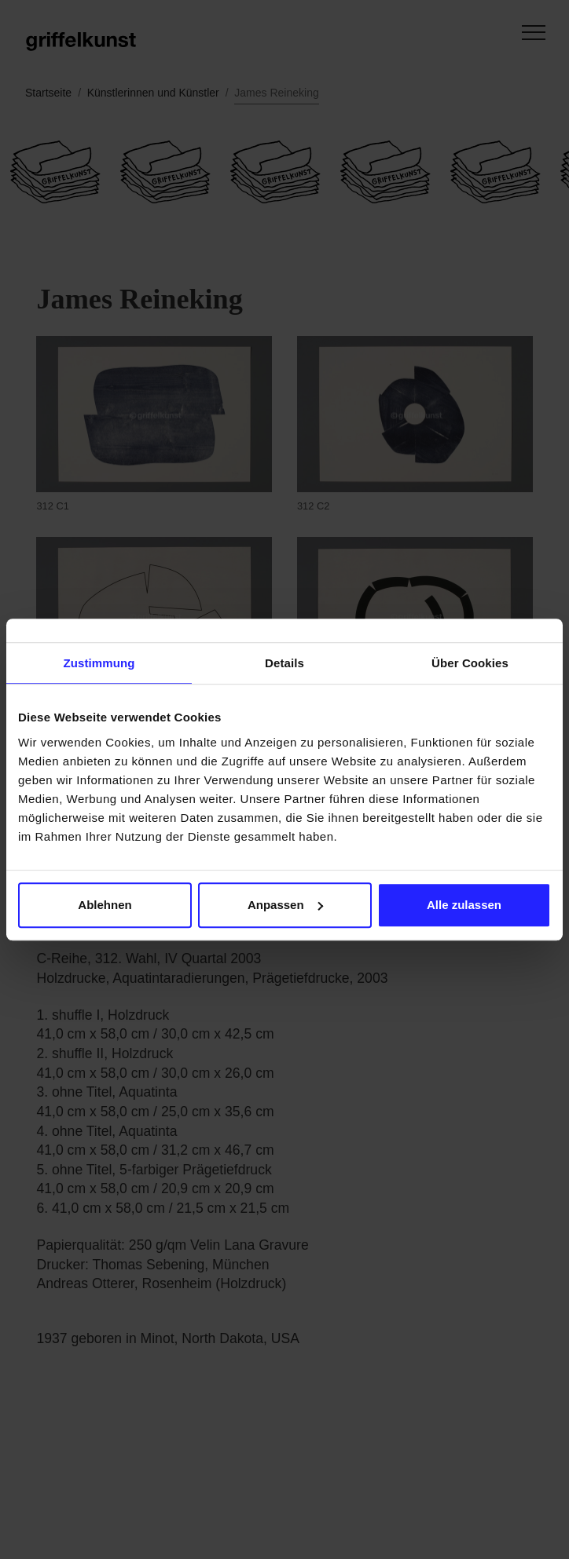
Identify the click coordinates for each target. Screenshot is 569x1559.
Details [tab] (284, 663)
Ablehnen (104, 904)
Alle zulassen (464, 904)
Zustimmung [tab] (99, 663)
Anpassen (285, 904)
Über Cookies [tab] (469, 663)
